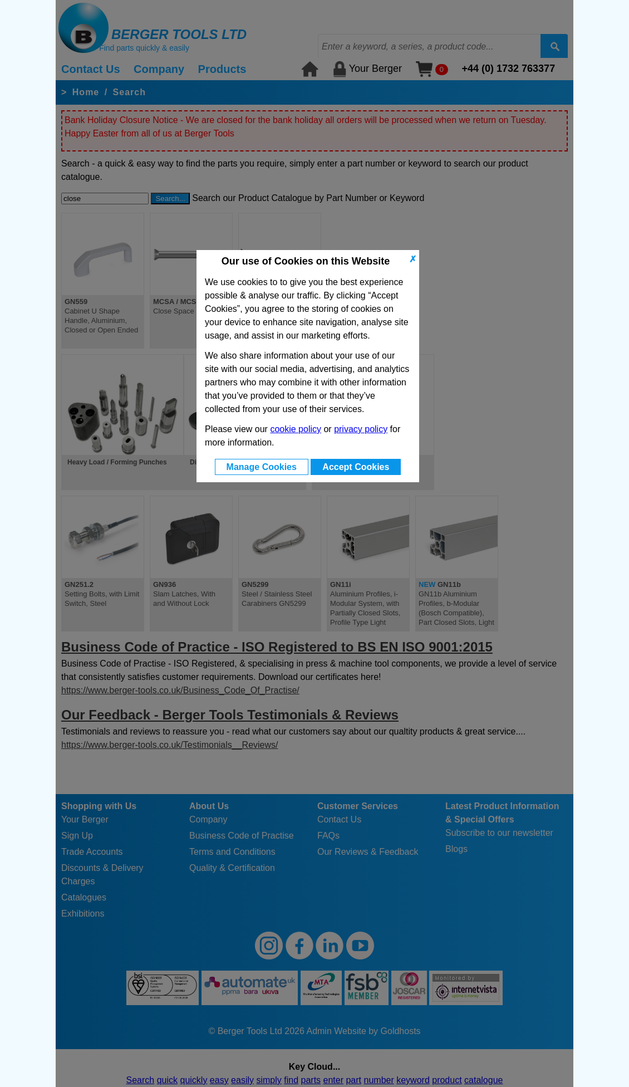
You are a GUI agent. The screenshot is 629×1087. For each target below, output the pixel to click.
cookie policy (295, 429)
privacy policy (360, 429)
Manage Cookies (262, 467)
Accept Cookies (355, 467)
